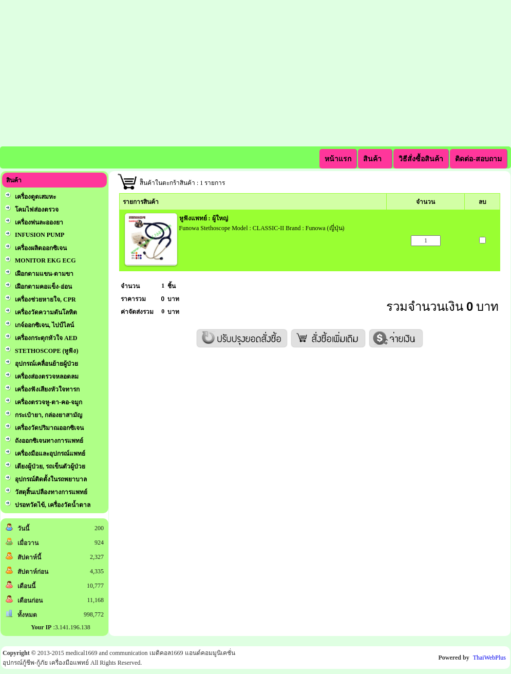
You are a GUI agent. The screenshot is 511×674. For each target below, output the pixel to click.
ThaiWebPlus (489, 657)
